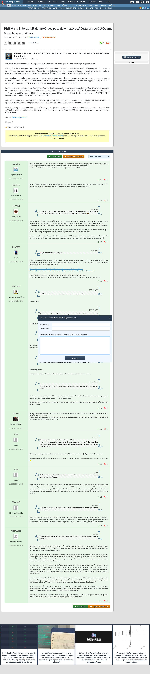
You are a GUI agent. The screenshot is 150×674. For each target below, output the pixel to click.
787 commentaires (48, 38)
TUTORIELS (32, 8)
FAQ (49, 2)
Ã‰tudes (92, 2)
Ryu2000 (16, 247)
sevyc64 (16, 206)
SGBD (90, 5)
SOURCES (81, 8)
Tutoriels (40, 2)
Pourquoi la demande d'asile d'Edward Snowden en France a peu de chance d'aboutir (56, 269)
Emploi (83, 2)
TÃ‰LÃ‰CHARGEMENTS (67, 8)
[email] (81, 329)
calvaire (16, 164)
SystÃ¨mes (111, 5)
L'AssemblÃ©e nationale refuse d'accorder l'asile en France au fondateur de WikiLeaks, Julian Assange (62, 271)
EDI (73, 5)
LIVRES (55, 8)
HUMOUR (108, 8)
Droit (100, 2)
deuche (16, 413)
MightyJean (16, 531)
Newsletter (72, 2)
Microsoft (51, 5)
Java (58, 5)
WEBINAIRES (46, 8)
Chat (62, 2)
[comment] (75, 345)
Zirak (16, 434)
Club (108, 2)
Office (97, 5)
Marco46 (16, 286)
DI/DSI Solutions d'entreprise (21, 5)
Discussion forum (131, 57)
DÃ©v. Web (65, 5)
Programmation (81, 5)
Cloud (35, 5)
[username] (81, 324)
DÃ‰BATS (89, 8)
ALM (44, 5)
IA (40, 5)
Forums (30, 2)
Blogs (55, 2)
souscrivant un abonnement (51, 136)
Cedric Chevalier (33, 38)
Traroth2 (16, 502)
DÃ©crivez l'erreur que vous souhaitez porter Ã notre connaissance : (75, 344)
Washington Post (19, 117)
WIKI (96, 8)
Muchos (16, 185)
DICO (101, 8)
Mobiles (103, 5)
